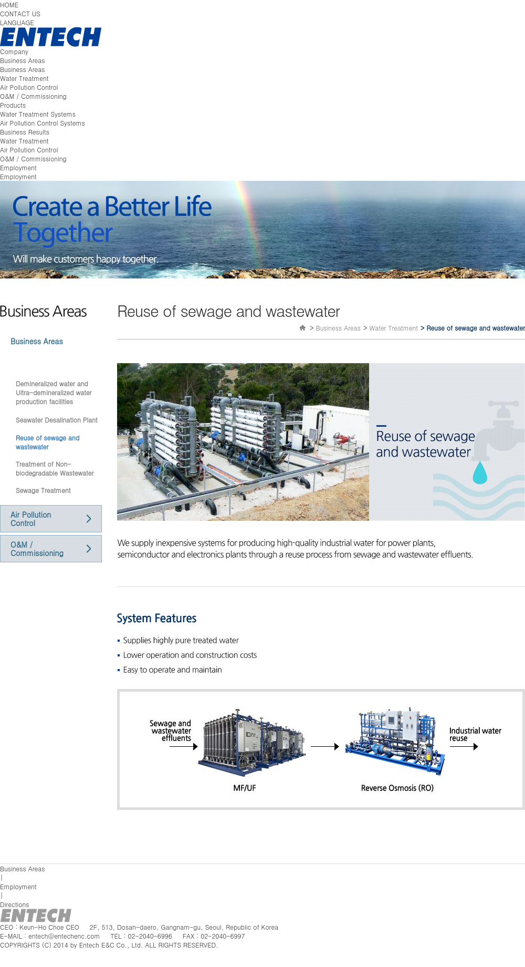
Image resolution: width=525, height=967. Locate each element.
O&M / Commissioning (33, 95)
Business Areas (22, 60)
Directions (14, 904)
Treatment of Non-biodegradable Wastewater (54, 468)
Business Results (24, 131)
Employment (18, 167)
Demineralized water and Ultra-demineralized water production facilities (53, 392)
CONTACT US (20, 13)
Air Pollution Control (29, 87)
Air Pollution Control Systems (42, 122)
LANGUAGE (17, 22)
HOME (9, 4)
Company (14, 51)
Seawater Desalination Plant (57, 419)
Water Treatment (24, 78)
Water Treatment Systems (38, 113)
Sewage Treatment (43, 490)
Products (13, 104)
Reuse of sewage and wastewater (47, 442)
